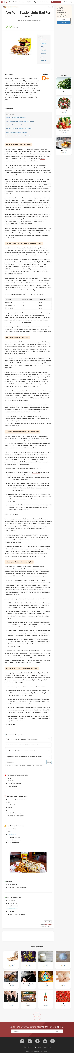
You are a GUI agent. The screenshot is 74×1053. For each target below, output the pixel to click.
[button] (28, 739)
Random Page (56, 1)
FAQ (35, 1047)
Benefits (43, 57)
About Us (15, 1)
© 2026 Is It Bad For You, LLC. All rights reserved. (37, 1051)
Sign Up (66, 1)
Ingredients (43, 53)
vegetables (29, 200)
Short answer (44, 39)
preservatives (16, 221)
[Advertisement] (31, 936)
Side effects (43, 50)
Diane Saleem (48, 924)
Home (24, 1047)
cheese (38, 191)
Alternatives (43, 60)
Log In (71, 1)
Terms (49, 1047)
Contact (39, 1047)
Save (50, 7)
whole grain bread (12, 200)
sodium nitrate (36, 472)
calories (42, 158)
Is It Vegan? (22, 1)
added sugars (34, 214)
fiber (16, 616)
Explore (29, 1)
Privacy (44, 1047)
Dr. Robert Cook (14, 7)
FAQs (42, 46)
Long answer (44, 43)
